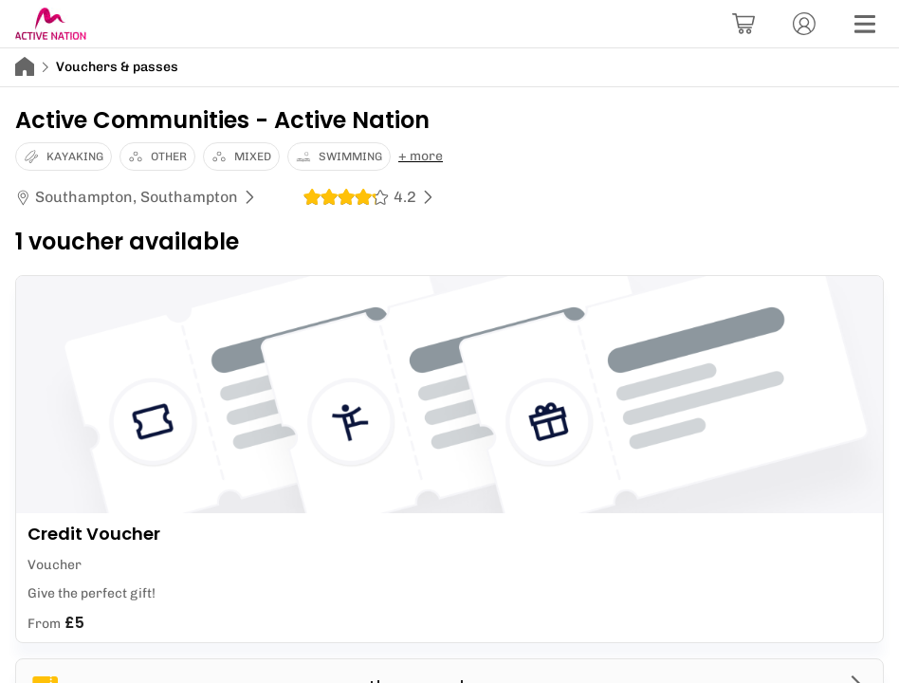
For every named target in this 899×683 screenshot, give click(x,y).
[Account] (804, 24)
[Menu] (865, 24)
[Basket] (743, 24)
